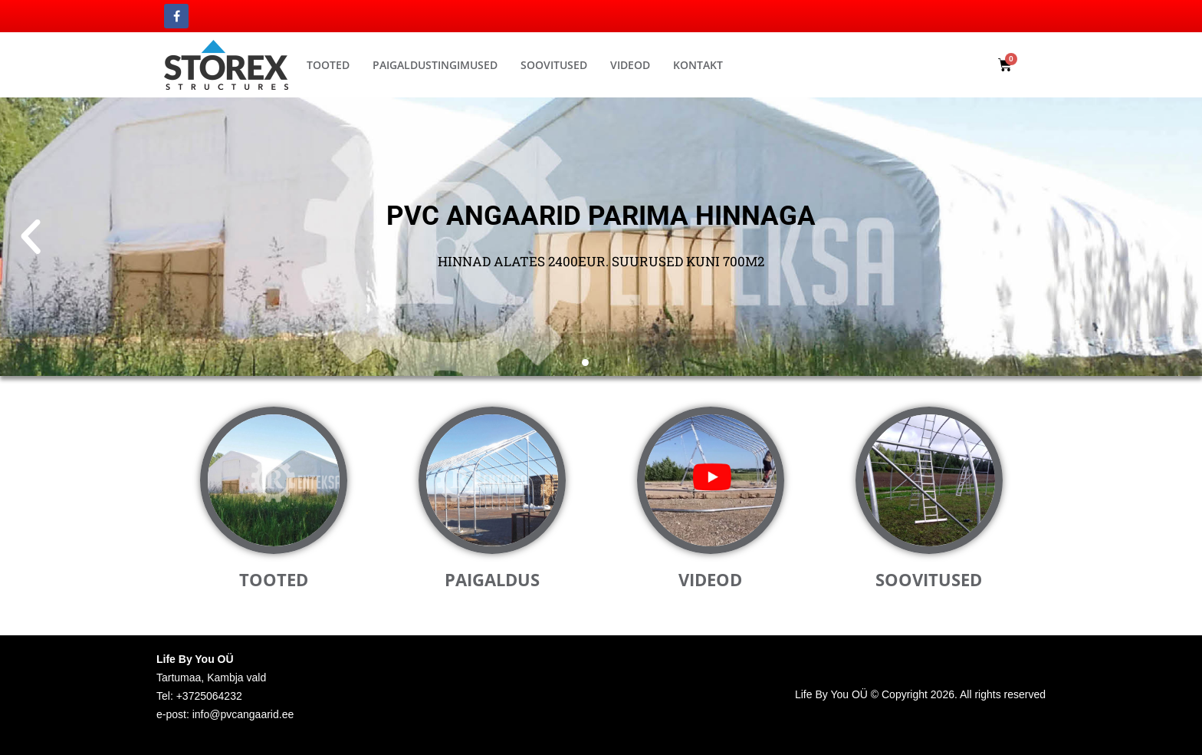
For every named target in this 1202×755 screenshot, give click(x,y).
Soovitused (554, 65)
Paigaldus (492, 579)
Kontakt (698, 65)
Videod (630, 65)
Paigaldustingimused (435, 65)
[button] (912, 63)
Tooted (328, 65)
